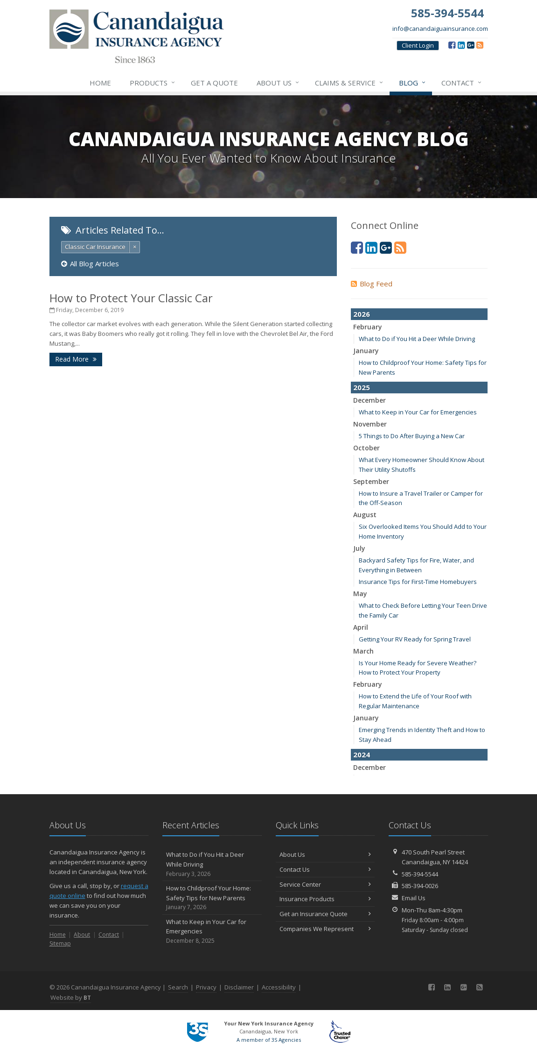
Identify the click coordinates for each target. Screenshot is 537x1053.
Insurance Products (325, 899)
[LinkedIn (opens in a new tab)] (461, 44)
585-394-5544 (420, 874)
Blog (412, 83)
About (82, 935)
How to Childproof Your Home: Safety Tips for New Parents (212, 898)
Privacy (206, 987)
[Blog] (479, 44)
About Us (278, 83)
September (371, 481)
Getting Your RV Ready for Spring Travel (415, 639)
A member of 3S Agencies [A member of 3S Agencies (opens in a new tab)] (269, 1039)
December (369, 400)
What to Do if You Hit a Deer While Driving (417, 338)
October (366, 447)
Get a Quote (214, 82)
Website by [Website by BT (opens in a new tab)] (70, 997)
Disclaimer (239, 987)
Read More (76, 359)
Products (153, 83)
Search (178, 987)
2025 (361, 387)
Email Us (413, 898)
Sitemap (60, 943)
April (360, 627)
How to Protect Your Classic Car (131, 298)
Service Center (325, 884)
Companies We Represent (325, 929)
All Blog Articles (90, 263)
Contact (461, 83)
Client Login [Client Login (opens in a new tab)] (418, 45)
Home (100, 82)
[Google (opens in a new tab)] (470, 44)
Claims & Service (349, 83)
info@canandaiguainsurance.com (440, 28)
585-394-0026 (420, 886)
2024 (361, 754)
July (359, 548)
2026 (361, 314)
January (366, 350)
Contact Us (325, 869)
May (360, 593)
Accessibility (279, 987)
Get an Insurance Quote (325, 914)
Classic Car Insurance (95, 246)
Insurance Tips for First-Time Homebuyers (418, 581)
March (363, 651)
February (367, 326)
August (365, 514)
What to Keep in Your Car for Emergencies (418, 412)
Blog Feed (371, 283)
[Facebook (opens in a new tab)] (451, 44)
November (370, 424)
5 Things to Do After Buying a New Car (412, 436)
